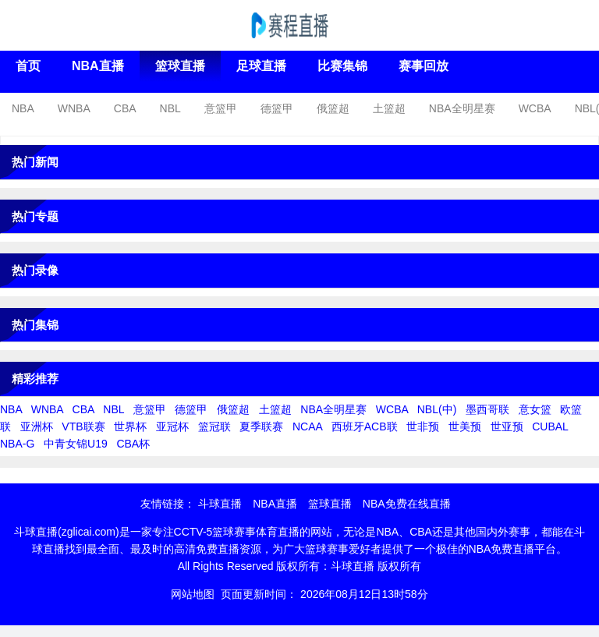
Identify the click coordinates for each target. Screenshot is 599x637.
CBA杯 (133, 443)
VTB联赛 (83, 426)
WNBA (74, 108)
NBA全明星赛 (462, 108)
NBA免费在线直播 (407, 503)
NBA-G (17, 443)
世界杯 (130, 426)
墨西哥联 (487, 409)
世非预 (422, 426)
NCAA (307, 426)
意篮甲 (220, 108)
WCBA (535, 108)
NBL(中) (437, 409)
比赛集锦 (342, 66)
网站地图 (192, 594)
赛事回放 (423, 66)
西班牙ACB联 (364, 426)
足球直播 (261, 66)
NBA (23, 108)
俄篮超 (333, 108)
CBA (125, 108)
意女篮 (535, 409)
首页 (28, 66)
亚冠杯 (172, 426)
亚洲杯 (36, 426)
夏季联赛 (261, 426)
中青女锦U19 (76, 443)
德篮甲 (277, 108)
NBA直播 (98, 66)
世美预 (464, 426)
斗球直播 (220, 503)
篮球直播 (180, 66)
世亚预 (507, 426)
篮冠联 (214, 426)
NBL (170, 108)
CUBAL (550, 426)
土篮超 (389, 108)
